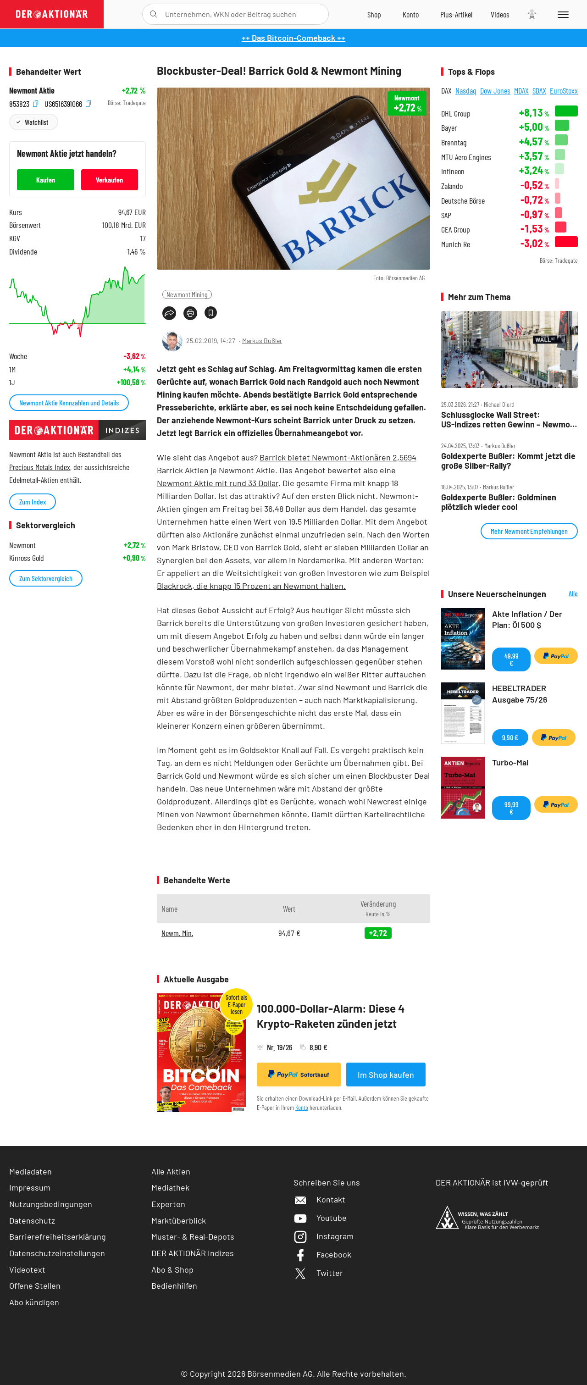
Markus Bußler (262, 340)
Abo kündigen (34, 1302)
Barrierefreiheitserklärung (57, 1236)
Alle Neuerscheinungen (564, 594)
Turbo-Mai (510, 762)
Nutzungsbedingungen (50, 1204)
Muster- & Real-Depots (192, 1236)
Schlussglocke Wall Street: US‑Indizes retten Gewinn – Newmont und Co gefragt (509, 419)
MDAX (521, 90)
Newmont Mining (187, 294)
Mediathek (170, 1187)
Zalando (452, 186)
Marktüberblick (178, 1220)
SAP (446, 215)
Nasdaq (465, 90)
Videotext (27, 1269)
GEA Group (455, 229)
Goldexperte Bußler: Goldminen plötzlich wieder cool (498, 502)
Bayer (449, 128)
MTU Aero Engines (466, 157)
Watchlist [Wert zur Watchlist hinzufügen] (36, 121)
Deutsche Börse (463, 200)
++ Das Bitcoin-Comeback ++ (293, 38)
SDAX (539, 90)
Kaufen (45, 179)
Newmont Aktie (32, 90)
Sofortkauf (298, 1074)
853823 (23, 103)
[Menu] (561, 14)
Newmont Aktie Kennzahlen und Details (69, 402)
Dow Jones (495, 90)
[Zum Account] (410, 14)
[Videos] (500, 14)
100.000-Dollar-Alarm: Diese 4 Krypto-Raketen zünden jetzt (331, 1016)
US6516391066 (67, 103)
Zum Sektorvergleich (45, 578)
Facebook (322, 1254)
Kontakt (319, 1199)
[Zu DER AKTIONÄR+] (456, 14)
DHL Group (456, 113)
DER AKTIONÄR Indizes (192, 1253)
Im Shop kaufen (386, 1074)
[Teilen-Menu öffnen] (169, 313)
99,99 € (511, 808)
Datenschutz (32, 1220)
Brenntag (453, 142)
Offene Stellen (35, 1285)
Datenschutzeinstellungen (57, 1253)
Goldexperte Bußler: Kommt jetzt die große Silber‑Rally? (508, 460)
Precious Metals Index (39, 467)
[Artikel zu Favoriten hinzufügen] (211, 312)
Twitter (318, 1273)
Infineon (453, 171)
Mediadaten (30, 1171)
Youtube (320, 1218)
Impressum (29, 1187)
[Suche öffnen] (153, 14)
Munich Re (455, 244)
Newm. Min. (177, 933)
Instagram (324, 1236)
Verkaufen (109, 179)
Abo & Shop (172, 1269)
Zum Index (32, 501)
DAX (446, 90)
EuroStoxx (564, 90)
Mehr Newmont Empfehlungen (529, 530)
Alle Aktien (170, 1171)
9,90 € (510, 737)
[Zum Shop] (374, 14)
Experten (168, 1204)
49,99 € (511, 659)
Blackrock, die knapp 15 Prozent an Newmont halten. (251, 586)
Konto (301, 1107)
